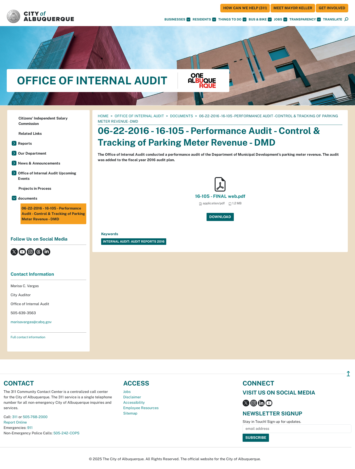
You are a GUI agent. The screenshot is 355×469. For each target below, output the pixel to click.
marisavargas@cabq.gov (31, 322)
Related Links (30, 133)
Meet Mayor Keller (292, 8)
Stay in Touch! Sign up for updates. (272, 421)
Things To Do (232, 19)
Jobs (280, 19)
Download (220, 217)
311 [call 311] (15, 417)
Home (103, 116)
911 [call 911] (30, 428)
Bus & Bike (260, 19)
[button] (332, 19)
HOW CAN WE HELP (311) (245, 8)
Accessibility (134, 402)
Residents (204, 19)
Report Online (15, 422)
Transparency (305, 19)
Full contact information (28, 337)
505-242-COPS (66, 433)
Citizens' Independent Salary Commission (43, 121)
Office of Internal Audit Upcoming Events (47, 176)
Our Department (32, 153)
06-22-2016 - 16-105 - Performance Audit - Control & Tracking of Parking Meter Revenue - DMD (53, 213)
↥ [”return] (348, 374)
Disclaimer (132, 397)
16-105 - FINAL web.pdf (220, 196)
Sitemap (130, 413)
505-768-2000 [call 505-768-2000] (35, 417)
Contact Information (32, 274)
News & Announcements (39, 163)
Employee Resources (141, 408)
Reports (25, 143)
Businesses (177, 19)
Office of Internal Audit (139, 116)
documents (181, 116)
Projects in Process (34, 188)
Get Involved (332, 8)
